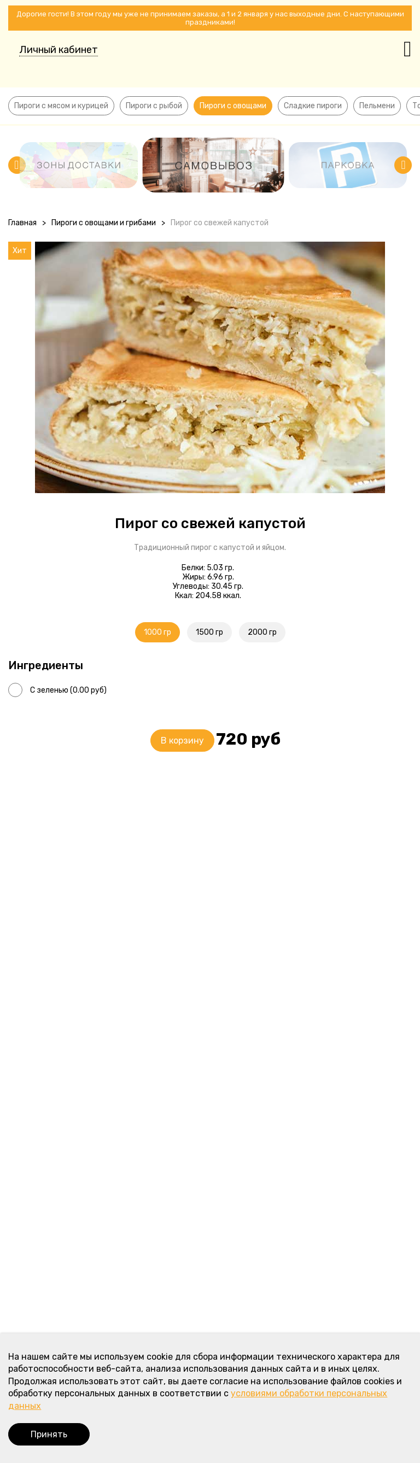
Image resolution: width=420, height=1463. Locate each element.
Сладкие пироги (313, 105)
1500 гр (209, 632)
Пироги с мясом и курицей (61, 105)
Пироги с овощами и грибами (103, 222)
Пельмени (377, 105)
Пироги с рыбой (154, 105)
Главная (22, 222)
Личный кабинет (58, 50)
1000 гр (157, 632)
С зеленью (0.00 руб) (68, 690)
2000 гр (262, 632)
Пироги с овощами (233, 105)
